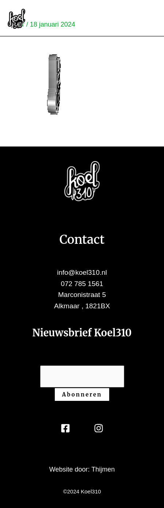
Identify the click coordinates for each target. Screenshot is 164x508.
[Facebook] (65, 428)
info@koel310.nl (82, 272)
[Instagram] (99, 428)
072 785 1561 (82, 284)
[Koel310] (16, 18)
